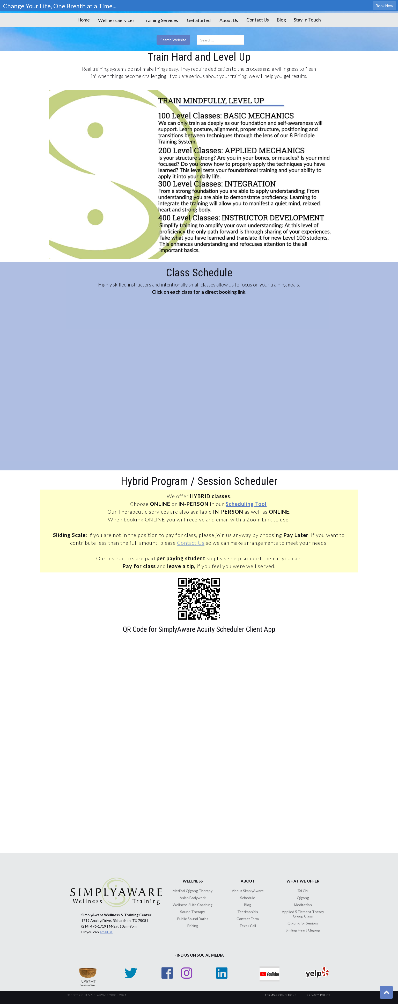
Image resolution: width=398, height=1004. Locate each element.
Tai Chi (302, 890)
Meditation (303, 904)
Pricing (192, 925)
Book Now (384, 6)
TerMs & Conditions (280, 995)
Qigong (303, 897)
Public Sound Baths (192, 918)
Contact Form (248, 918)
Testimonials (247, 911)
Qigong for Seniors (303, 923)
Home (83, 20)
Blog (281, 20)
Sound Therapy (192, 911)
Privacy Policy (318, 995)
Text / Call (247, 925)
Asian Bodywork (193, 897)
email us (106, 932)
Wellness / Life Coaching (192, 904)
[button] (116, 20)
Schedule (247, 897)
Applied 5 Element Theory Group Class (303, 913)
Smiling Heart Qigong (303, 930)
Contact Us (257, 20)
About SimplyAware (248, 890)
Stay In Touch (307, 20)
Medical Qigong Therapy (192, 890)
